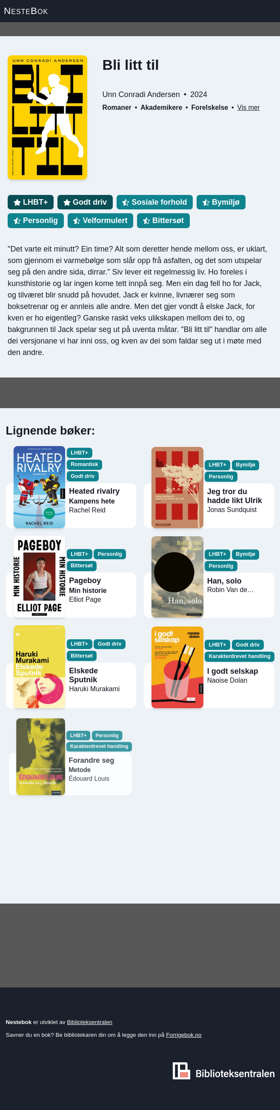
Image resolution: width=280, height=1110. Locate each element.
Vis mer (248, 107)
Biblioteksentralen (90, 1022)
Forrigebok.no (183, 1035)
